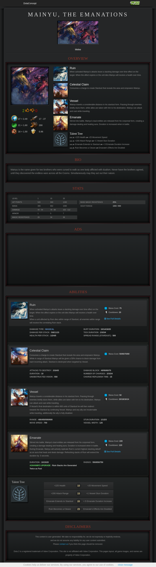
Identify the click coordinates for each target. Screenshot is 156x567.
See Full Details (112, 319)
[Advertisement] (78, 259)
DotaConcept (29, 3)
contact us (63, 544)
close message (125, 564)
